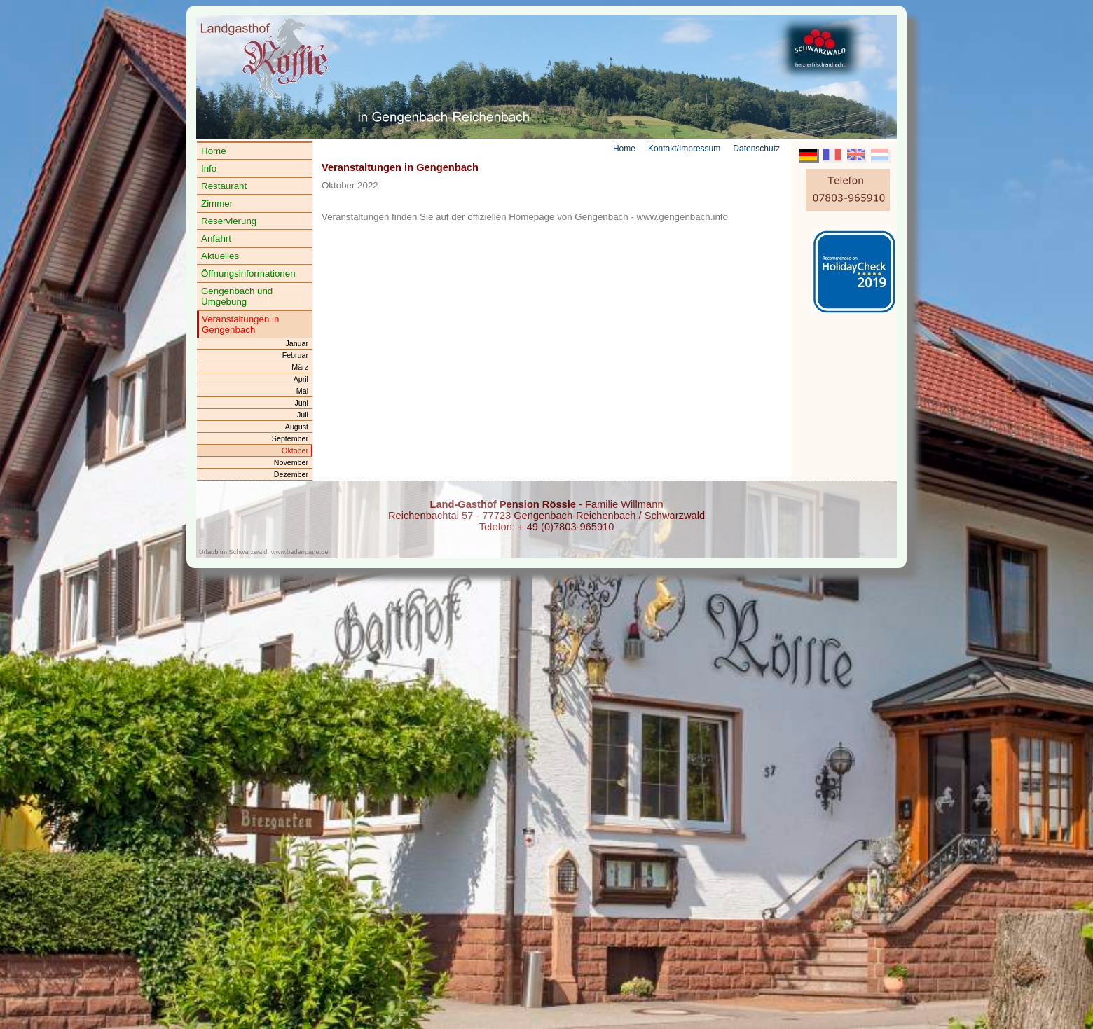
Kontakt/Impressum (684, 148)
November (291, 462)
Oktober (295, 450)
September (290, 438)
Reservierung (228, 221)
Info (208, 168)
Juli (302, 414)
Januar (296, 343)
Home (213, 151)
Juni (301, 403)
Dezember (291, 474)
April (301, 379)
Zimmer (217, 203)
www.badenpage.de (300, 551)
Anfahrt (216, 238)
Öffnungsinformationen (248, 273)
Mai (302, 391)
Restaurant (224, 186)
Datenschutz (756, 148)
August (296, 426)
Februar (295, 355)
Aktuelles (220, 256)
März (299, 367)
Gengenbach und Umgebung (237, 296)
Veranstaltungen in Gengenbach (240, 324)
